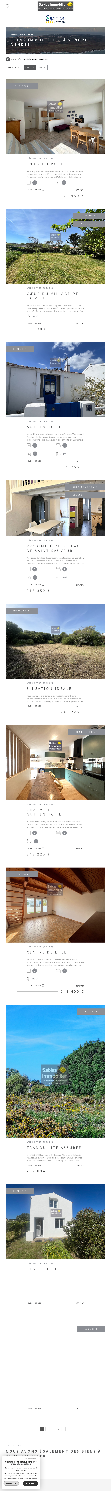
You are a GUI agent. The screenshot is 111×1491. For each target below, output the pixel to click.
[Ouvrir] (8, 6)
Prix (29, 67)
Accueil (14, 34)
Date (42, 67)
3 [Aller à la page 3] (52, 1429)
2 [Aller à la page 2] (47, 1429)
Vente (22, 34)
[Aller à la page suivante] (74, 1429)
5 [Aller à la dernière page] (68, 1429)
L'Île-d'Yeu (26, 1468)
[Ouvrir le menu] (103, 6)
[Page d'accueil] (55, 6)
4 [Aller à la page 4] (58, 1429)
